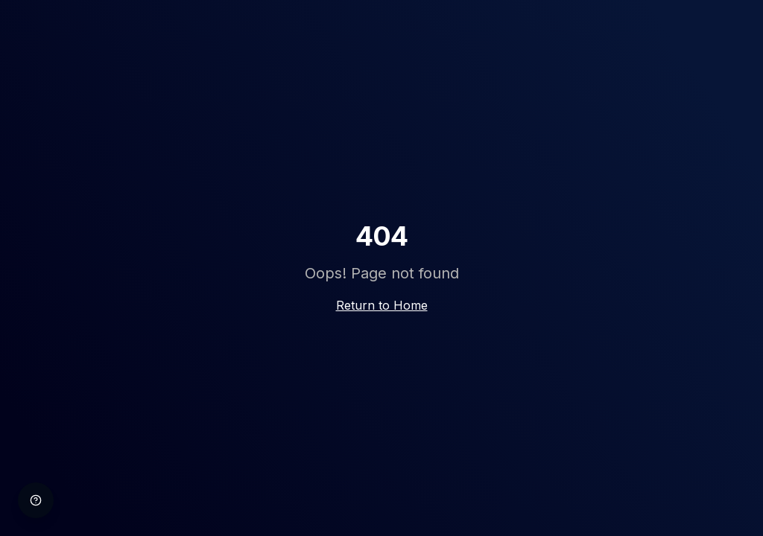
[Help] (36, 500)
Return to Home (382, 305)
